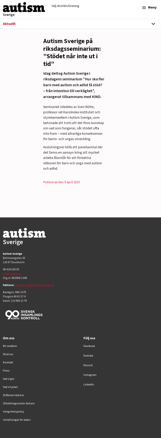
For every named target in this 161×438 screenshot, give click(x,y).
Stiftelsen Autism (13, 395)
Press (6, 371)
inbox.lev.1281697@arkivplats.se (34, 285)
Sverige (9, 14)
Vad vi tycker (10, 387)
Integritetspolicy (13, 412)
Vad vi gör (8, 379)
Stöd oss (8, 354)
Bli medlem (10, 346)
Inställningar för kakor (17, 420)
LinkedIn (88, 385)
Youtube (88, 356)
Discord (87, 365)
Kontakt (8, 362)
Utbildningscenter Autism (19, 403)
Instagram (89, 375)
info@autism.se (12, 274)
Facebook (89, 346)
